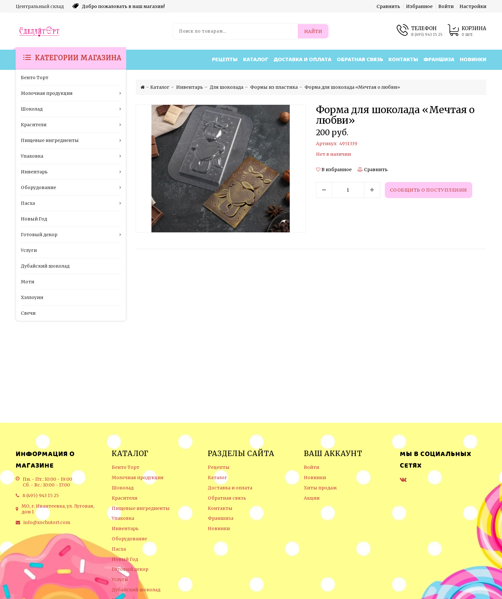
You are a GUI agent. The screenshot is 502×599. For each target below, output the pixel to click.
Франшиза (439, 59)
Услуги (120, 579)
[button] (334, 169)
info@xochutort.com (46, 522)
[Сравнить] (372, 169)
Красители (124, 498)
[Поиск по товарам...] (236, 31)
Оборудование (129, 539)
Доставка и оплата (302, 59)
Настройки (472, 6)
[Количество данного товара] (348, 190)
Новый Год (125, 559)
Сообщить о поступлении (428, 190)
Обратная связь (360, 59)
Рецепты (225, 59)
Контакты (403, 59)
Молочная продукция (138, 477)
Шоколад (123, 488)
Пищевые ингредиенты (141, 508)
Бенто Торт (125, 467)
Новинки (473, 59)
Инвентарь (125, 528)
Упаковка (123, 518)
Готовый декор (130, 569)
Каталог (255, 59)
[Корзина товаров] (466, 31)
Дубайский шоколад (136, 590)
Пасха (119, 549)
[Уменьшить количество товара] (324, 190)
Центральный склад (40, 6)
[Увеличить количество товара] (372, 190)
